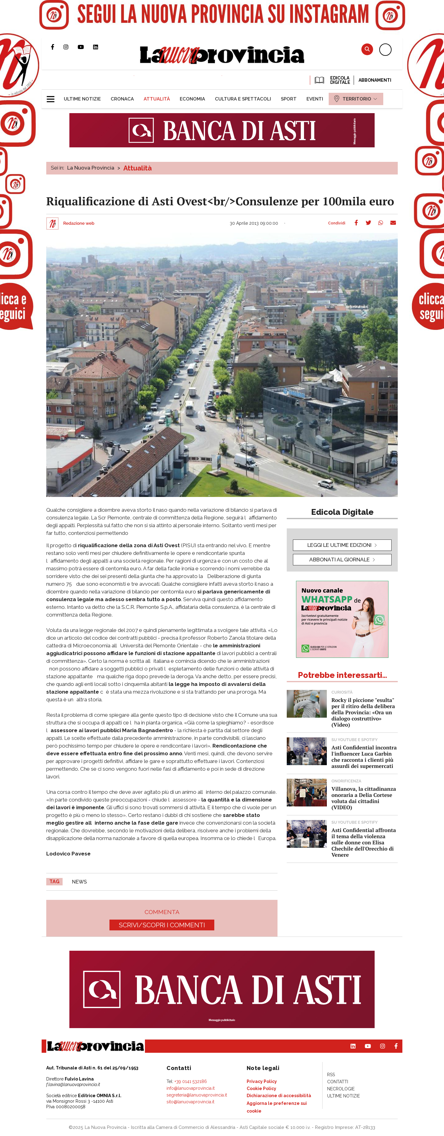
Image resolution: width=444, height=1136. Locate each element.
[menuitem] (82, 99)
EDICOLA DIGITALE (332, 80)
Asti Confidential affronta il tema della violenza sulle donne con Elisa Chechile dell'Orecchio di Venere (363, 842)
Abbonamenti (375, 80)
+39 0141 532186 (191, 1081)
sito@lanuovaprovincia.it (190, 1101)
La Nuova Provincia (90, 168)
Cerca (367, 49)
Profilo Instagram (71, 47)
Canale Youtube (85, 47)
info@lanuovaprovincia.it (190, 1088)
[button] (53, 96)
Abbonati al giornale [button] (339, 559)
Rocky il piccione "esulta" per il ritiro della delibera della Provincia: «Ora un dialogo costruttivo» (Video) (363, 712)
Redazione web (78, 223)
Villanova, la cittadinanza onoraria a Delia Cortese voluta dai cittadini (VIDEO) (363, 798)
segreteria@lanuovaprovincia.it (196, 1095)
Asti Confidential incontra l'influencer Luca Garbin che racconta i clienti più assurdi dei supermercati (364, 756)
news (79, 882)
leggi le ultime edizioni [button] (339, 545)
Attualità (137, 168)
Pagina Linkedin (100, 47)
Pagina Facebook (57, 47)
